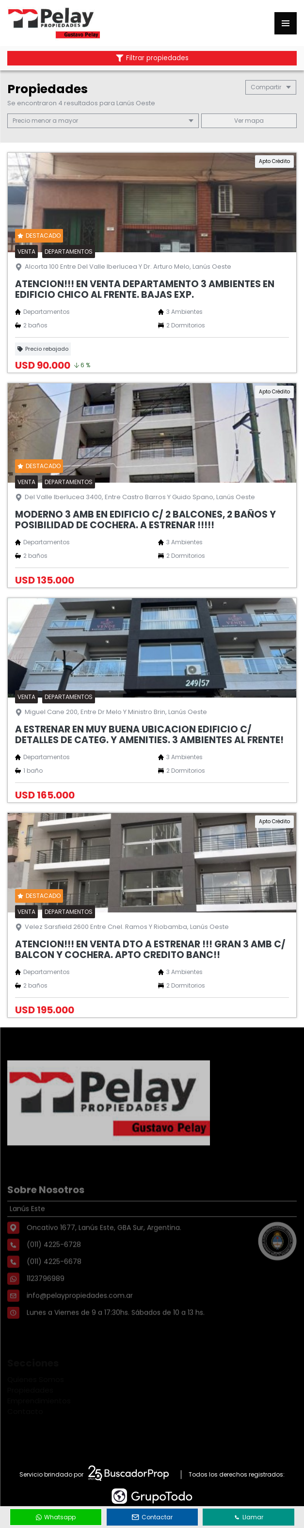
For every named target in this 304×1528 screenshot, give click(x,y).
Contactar (152, 1517)
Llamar (248, 1517)
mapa (249, 120)
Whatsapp (56, 1517)
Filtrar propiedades (152, 58)
